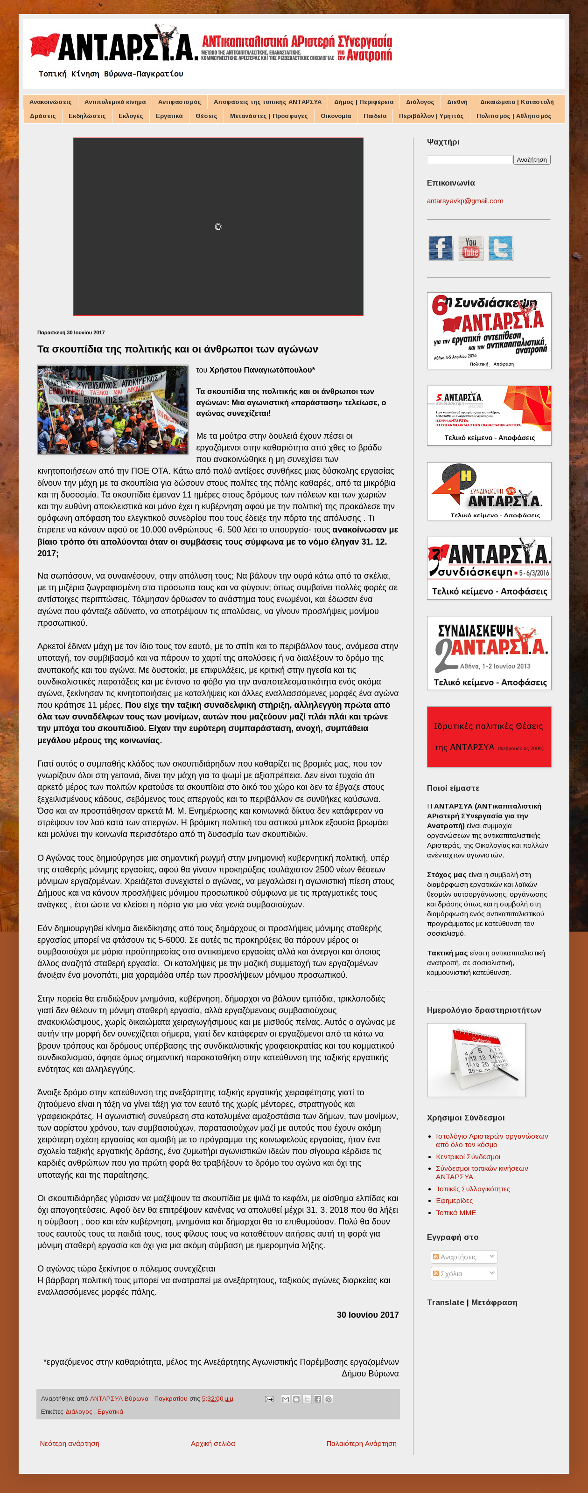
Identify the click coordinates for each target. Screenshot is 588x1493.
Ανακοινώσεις (50, 101)
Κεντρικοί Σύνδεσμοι (468, 1157)
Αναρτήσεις (454, 1257)
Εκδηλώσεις (87, 115)
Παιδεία (375, 115)
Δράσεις (43, 115)
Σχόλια (447, 1274)
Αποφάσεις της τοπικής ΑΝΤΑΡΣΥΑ (268, 101)
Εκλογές (131, 115)
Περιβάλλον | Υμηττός (431, 115)
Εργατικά (169, 115)
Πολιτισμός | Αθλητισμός (514, 115)
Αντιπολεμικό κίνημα (115, 101)
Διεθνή (457, 101)
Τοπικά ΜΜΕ (456, 1213)
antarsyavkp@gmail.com (465, 201)
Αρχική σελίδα (213, 1443)
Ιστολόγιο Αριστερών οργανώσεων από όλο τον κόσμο (492, 1140)
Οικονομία (336, 115)
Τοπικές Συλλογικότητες (473, 1189)
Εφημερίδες (454, 1200)
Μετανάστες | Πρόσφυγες (269, 115)
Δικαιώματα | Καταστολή (517, 101)
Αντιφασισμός (179, 101)
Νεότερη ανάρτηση (69, 1443)
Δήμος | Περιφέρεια (363, 101)
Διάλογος (420, 101)
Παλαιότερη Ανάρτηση (361, 1443)
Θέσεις (206, 115)
